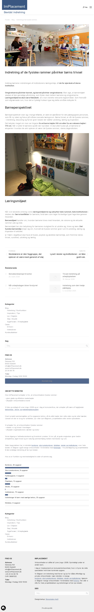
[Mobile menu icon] (90, 7)
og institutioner (71, 445)
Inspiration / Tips (13, 313)
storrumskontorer (46, 445)
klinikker (57, 445)
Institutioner (11, 330)
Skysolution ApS (52, 599)
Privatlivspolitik (47, 608)
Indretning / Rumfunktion (16, 310)
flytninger (57, 448)
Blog (8, 26)
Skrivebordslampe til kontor (20, 274)
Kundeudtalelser (11, 332)
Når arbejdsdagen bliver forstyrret (23, 285)
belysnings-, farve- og (13, 410)
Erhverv (10, 327)
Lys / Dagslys (12, 316)
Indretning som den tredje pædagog (74, 286)
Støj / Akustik (11, 29)
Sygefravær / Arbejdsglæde (17, 322)
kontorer (35, 445)
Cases (7, 324)
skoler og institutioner (72, 578)
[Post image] (6, 274)
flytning (76, 581)
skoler (63, 445)
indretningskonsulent (30, 410)
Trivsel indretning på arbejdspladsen (71, 275)
